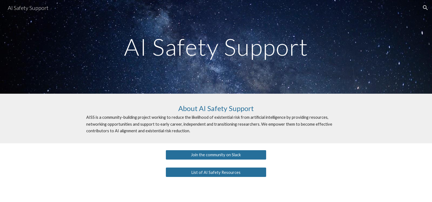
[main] (216, 47)
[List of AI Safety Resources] (216, 172)
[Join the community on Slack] (216, 154)
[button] (425, 7)
